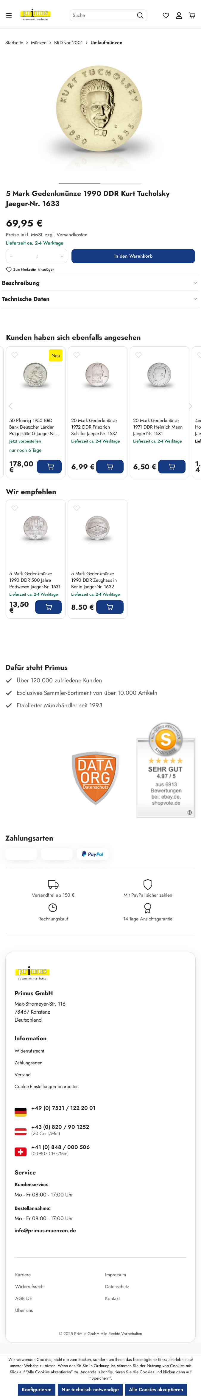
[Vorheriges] (10, 406)
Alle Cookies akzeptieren (156, 1389)
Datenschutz (117, 1286)
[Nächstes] (190, 406)
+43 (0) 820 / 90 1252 (60, 1127)
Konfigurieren (37, 1389)
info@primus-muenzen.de (45, 1230)
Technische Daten (26, 299)
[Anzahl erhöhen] (62, 256)
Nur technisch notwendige (90, 1389)
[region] (100, 119)
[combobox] (102, 15)
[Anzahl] (36, 256)
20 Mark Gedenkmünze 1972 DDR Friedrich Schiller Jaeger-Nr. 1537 (94, 427)
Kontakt (112, 1298)
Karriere (23, 1274)
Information (31, 1038)
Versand (23, 1074)
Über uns (24, 1310)
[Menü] (9, 15)
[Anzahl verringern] (11, 256)
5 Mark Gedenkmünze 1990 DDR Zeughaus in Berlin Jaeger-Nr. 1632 (94, 580)
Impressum (115, 1274)
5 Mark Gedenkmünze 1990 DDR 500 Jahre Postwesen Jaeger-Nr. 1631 (34, 580)
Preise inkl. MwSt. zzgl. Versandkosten (47, 234)
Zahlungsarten (28, 1062)
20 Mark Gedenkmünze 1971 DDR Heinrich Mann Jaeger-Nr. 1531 (158, 427)
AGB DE (23, 1298)
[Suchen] (140, 15)
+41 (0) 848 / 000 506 (60, 1147)
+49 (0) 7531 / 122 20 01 (63, 1108)
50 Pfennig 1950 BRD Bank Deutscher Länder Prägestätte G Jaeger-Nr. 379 (32, 427)
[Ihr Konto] (179, 15)
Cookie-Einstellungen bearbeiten (47, 1086)
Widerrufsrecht (29, 1050)
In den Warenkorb (133, 256)
